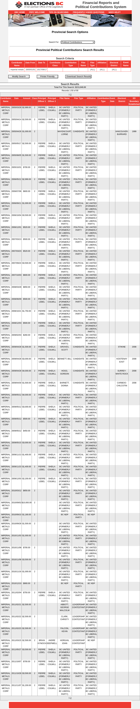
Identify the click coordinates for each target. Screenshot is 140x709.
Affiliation (91, 98)
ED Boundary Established (134, 101)
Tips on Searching (58, 12)
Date (16, 98)
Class (34, 98)
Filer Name (65, 98)
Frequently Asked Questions (88, 12)
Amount (26, 98)
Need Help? (115, 12)
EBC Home (20, 12)
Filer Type (78, 98)
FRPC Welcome (37, 12)
